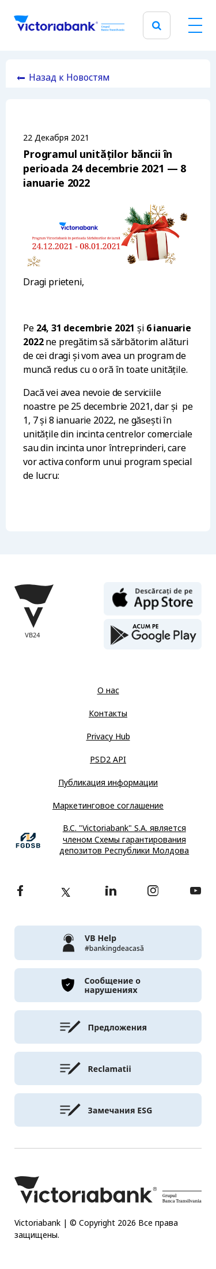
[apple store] (153, 597)
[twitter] (65, 892)
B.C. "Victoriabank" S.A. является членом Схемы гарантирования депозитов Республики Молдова (124, 839)
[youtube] (196, 892)
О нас (108, 690)
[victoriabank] (108, 943)
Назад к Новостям (69, 77)
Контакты (108, 713)
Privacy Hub (108, 736)
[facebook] (20, 892)
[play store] (153, 634)
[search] (156, 25)
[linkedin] (110, 892)
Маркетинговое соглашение (108, 805)
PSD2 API (108, 759)
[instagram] (152, 892)
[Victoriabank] (69, 25)
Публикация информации (108, 782)
